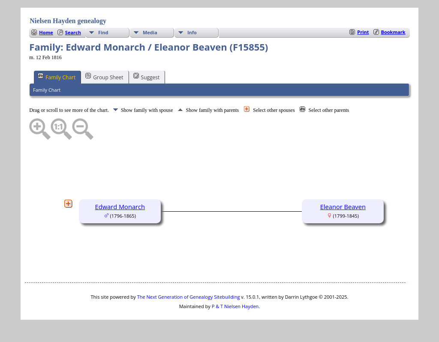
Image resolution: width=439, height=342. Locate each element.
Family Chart (56, 76)
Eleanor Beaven (343, 206)
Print (363, 32)
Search (73, 32)
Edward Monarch (120, 206)
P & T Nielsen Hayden (235, 306)
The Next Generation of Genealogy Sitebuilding (188, 297)
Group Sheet (104, 76)
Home (46, 32)
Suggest (146, 76)
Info (192, 32)
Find (103, 32)
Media (150, 32)
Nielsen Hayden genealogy (68, 20)
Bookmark (393, 32)
